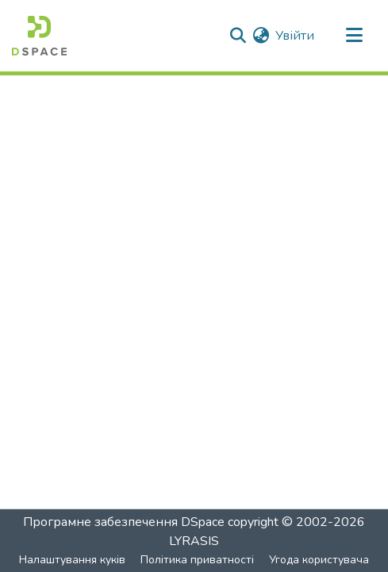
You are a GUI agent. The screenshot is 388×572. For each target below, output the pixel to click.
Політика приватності (197, 559)
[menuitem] (261, 35)
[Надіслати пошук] (238, 35)
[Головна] (39, 36)
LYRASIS (194, 541)
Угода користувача (319, 559)
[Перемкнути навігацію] (354, 36)
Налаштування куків (72, 559)
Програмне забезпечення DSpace (124, 522)
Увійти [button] (295, 35)
